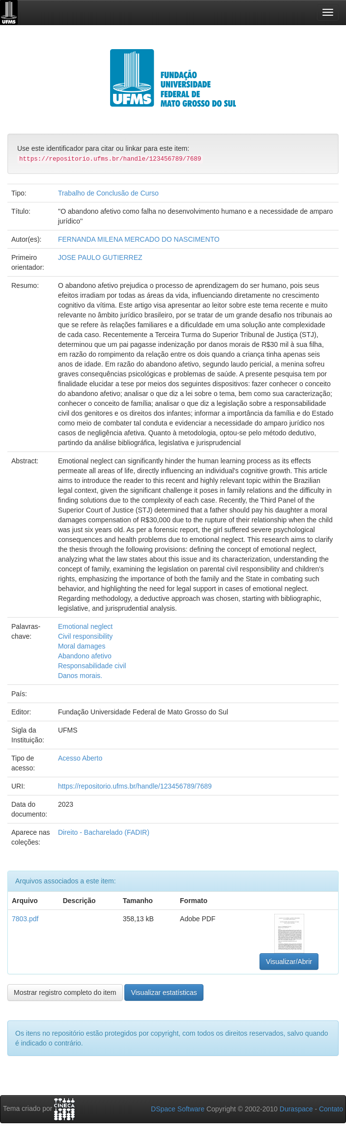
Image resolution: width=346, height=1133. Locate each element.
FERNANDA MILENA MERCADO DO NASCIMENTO (139, 239)
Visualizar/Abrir (289, 961)
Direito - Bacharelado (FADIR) (103, 832)
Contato (331, 1109)
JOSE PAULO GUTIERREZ (100, 257)
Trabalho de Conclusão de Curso (108, 193)
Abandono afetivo (85, 656)
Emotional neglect (85, 626)
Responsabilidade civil (92, 666)
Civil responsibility (85, 636)
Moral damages (82, 646)
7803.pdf (25, 919)
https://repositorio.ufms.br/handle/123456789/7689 (135, 786)
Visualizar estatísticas (164, 992)
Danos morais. (80, 676)
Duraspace (296, 1109)
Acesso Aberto (80, 758)
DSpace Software (177, 1109)
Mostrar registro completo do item (65, 992)
